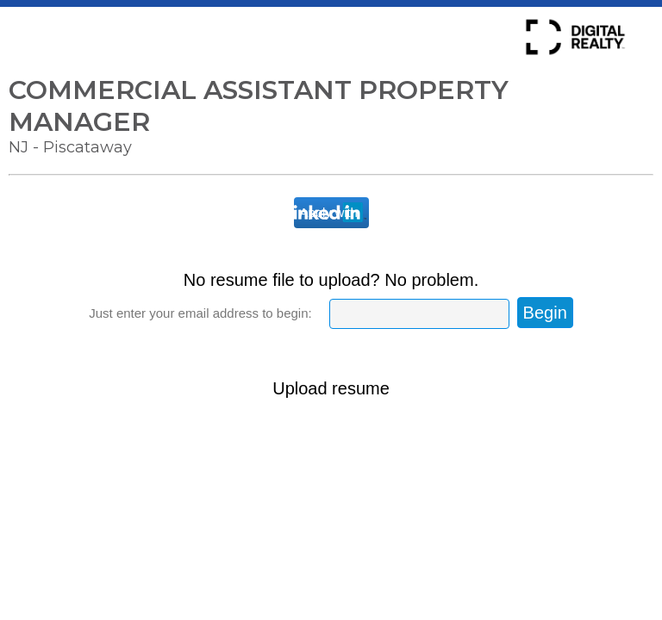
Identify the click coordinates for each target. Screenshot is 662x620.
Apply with (329, 212)
